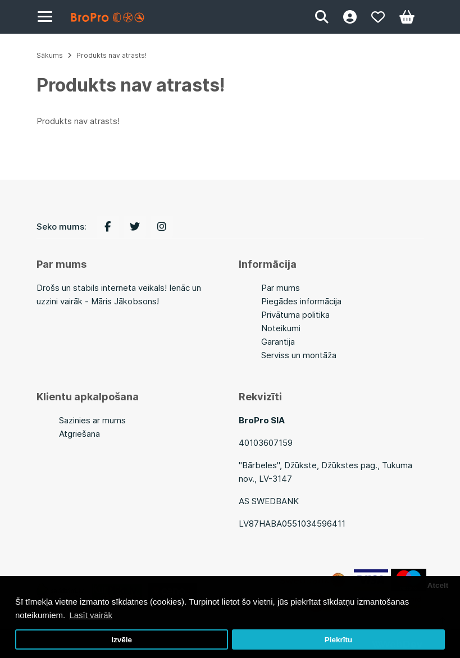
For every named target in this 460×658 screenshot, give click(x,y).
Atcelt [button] (438, 585)
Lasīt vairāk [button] (90, 615)
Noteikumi (280, 328)
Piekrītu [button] (339, 640)
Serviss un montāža (298, 355)
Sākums (50, 55)
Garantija (278, 341)
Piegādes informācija (301, 301)
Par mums (280, 287)
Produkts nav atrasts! (111, 55)
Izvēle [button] (121, 640)
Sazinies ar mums (92, 420)
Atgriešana (79, 433)
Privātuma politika (295, 314)
